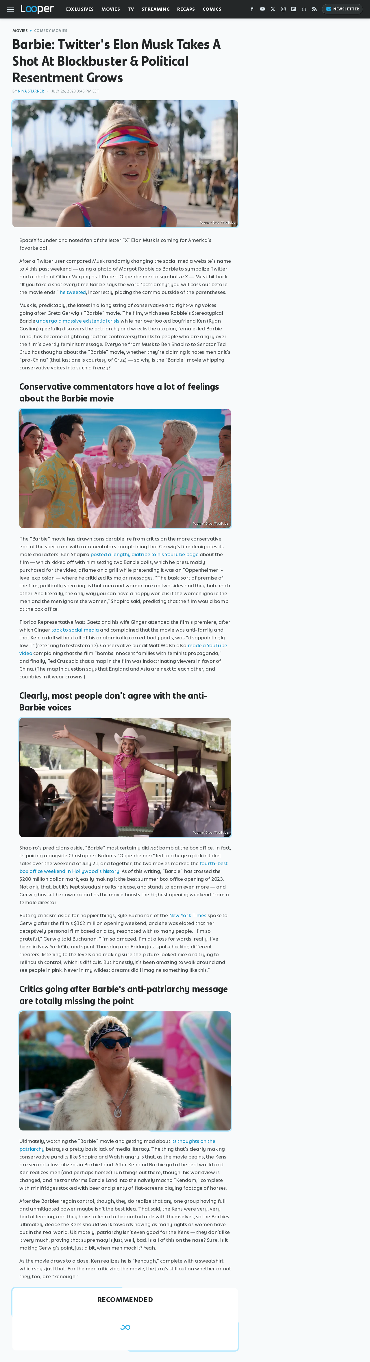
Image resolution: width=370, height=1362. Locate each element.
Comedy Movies (51, 31)
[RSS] (314, 10)
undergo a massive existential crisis (77, 320)
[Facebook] (252, 10)
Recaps (186, 9)
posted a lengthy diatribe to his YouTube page (144, 554)
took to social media (75, 629)
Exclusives (80, 9)
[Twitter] (273, 10)
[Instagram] (283, 10)
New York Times (188, 915)
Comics (212, 9)
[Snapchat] (304, 10)
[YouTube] (262, 10)
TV (131, 9)
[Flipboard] (294, 10)
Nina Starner (31, 91)
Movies (110, 9)
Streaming (156, 9)
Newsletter (342, 9)
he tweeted (73, 292)
